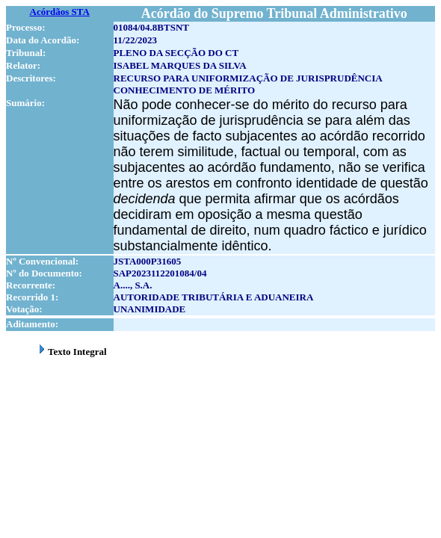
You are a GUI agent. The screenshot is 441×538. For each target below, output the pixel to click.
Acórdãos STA (60, 11)
